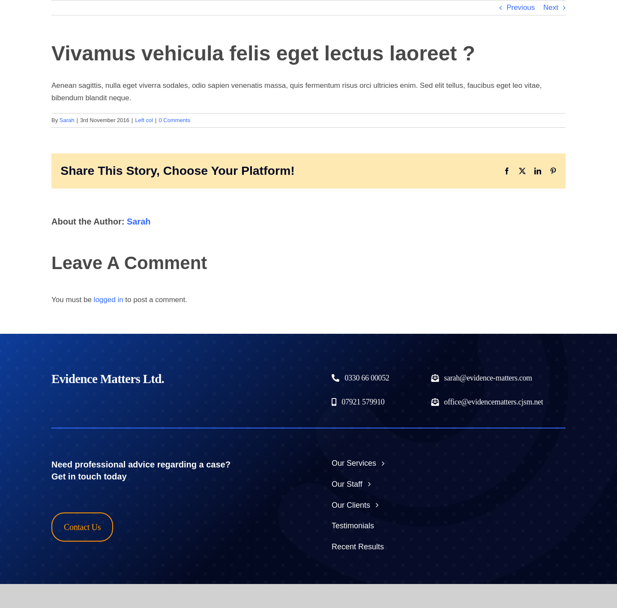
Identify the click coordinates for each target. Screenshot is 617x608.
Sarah (67, 120)
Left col (144, 120)
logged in (108, 300)
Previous (520, 7)
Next (550, 7)
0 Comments (175, 120)
